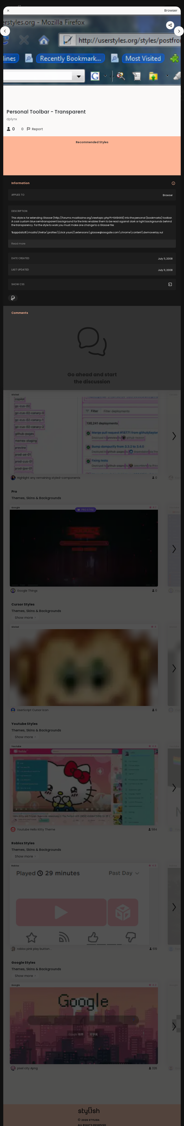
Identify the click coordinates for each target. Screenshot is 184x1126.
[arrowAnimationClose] (5, 31)
